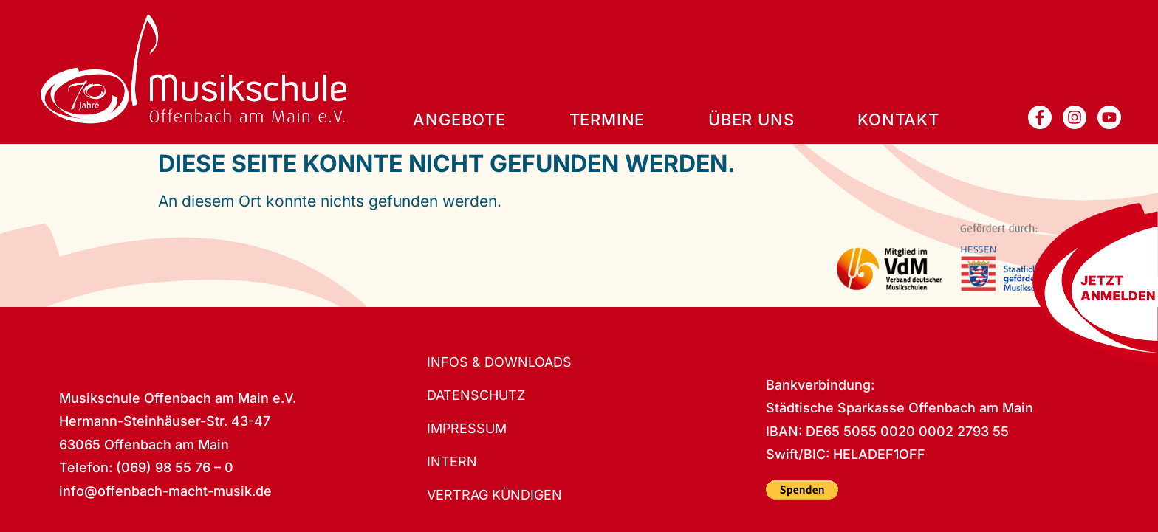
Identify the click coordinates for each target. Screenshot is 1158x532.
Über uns (751, 120)
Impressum (467, 428)
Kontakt (898, 120)
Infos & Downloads (499, 362)
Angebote (459, 120)
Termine (607, 120)
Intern (452, 462)
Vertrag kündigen (494, 495)
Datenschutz (476, 395)
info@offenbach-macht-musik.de (165, 491)
